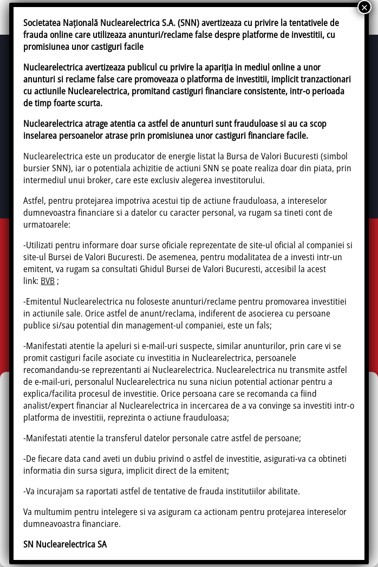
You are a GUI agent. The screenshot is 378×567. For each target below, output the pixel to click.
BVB (48, 281)
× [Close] (364, 7)
